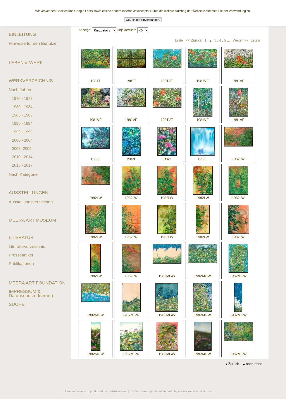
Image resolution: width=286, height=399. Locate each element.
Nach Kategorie (23, 174)
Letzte (255, 40)
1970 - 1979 (22, 98)
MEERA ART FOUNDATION (37, 282)
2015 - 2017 (22, 165)
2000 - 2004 (22, 140)
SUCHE (17, 304)
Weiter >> (240, 40)
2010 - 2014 (22, 157)
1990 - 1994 (22, 123)
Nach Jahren (21, 89)
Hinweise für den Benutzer (33, 43)
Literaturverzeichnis (27, 246)
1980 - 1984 (22, 107)
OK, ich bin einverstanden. (143, 19)
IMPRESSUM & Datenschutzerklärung (31, 293)
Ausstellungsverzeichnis (31, 202)
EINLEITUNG (22, 34)
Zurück (232, 364)
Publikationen (21, 263)
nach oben (252, 364)
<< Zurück (194, 40)
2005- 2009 (21, 148)
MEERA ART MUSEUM (32, 220)
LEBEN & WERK (26, 62)
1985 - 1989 (22, 115)
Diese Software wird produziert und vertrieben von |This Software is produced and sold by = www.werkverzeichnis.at (138, 391)
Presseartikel (21, 255)
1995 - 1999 (22, 132)
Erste (179, 40)
